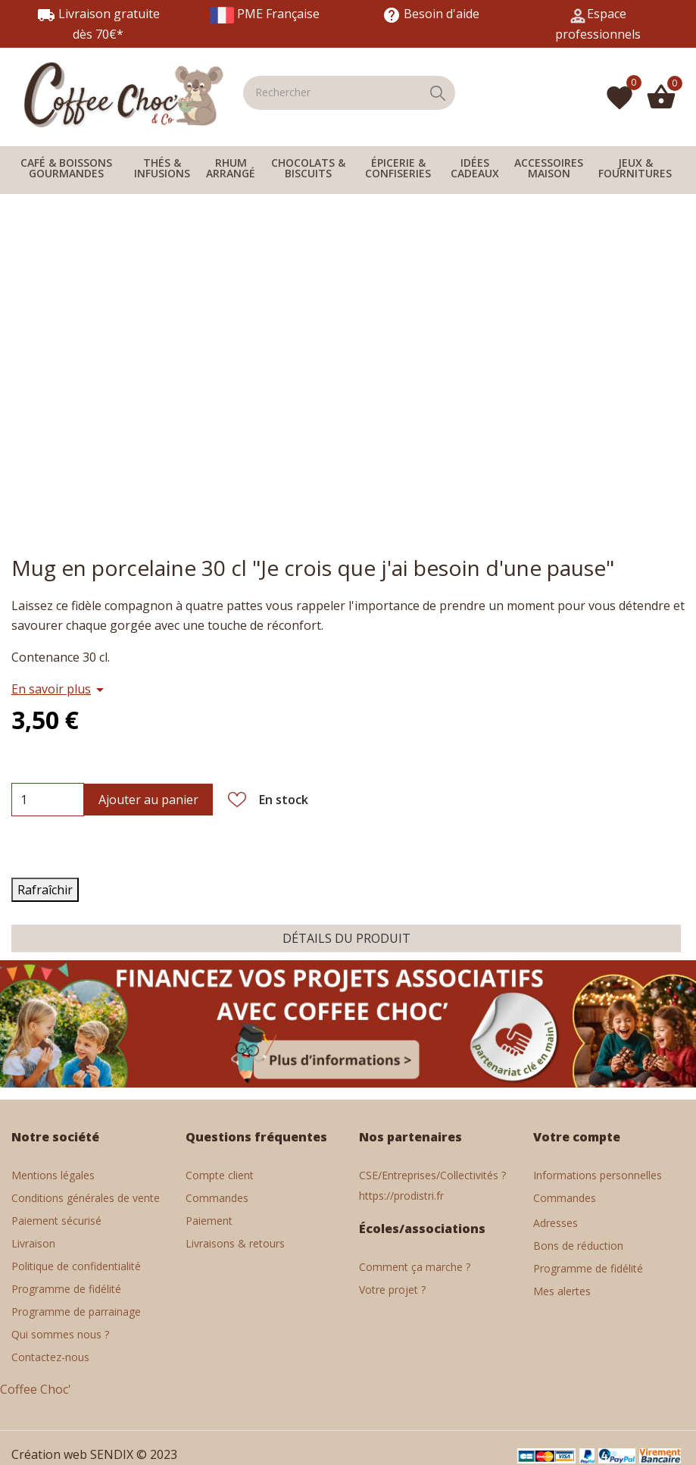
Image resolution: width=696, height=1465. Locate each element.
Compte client (220, 1175)
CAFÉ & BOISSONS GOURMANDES (66, 167)
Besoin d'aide (430, 13)
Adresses (555, 1223)
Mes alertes (562, 1291)
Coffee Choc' (35, 1389)
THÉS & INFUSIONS (162, 167)
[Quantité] (23, 799)
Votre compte (576, 1136)
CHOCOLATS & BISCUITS (308, 167)
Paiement (209, 1220)
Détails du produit (346, 938)
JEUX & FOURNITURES (635, 167)
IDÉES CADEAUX (475, 167)
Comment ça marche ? (414, 1267)
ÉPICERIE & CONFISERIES (398, 167)
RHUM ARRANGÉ (230, 167)
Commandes (217, 1198)
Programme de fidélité (588, 1268)
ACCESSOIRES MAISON (548, 167)
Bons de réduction (578, 1245)
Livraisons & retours (235, 1243)
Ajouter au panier (148, 799)
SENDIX (111, 1454)
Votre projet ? (392, 1289)
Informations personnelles (597, 1175)
